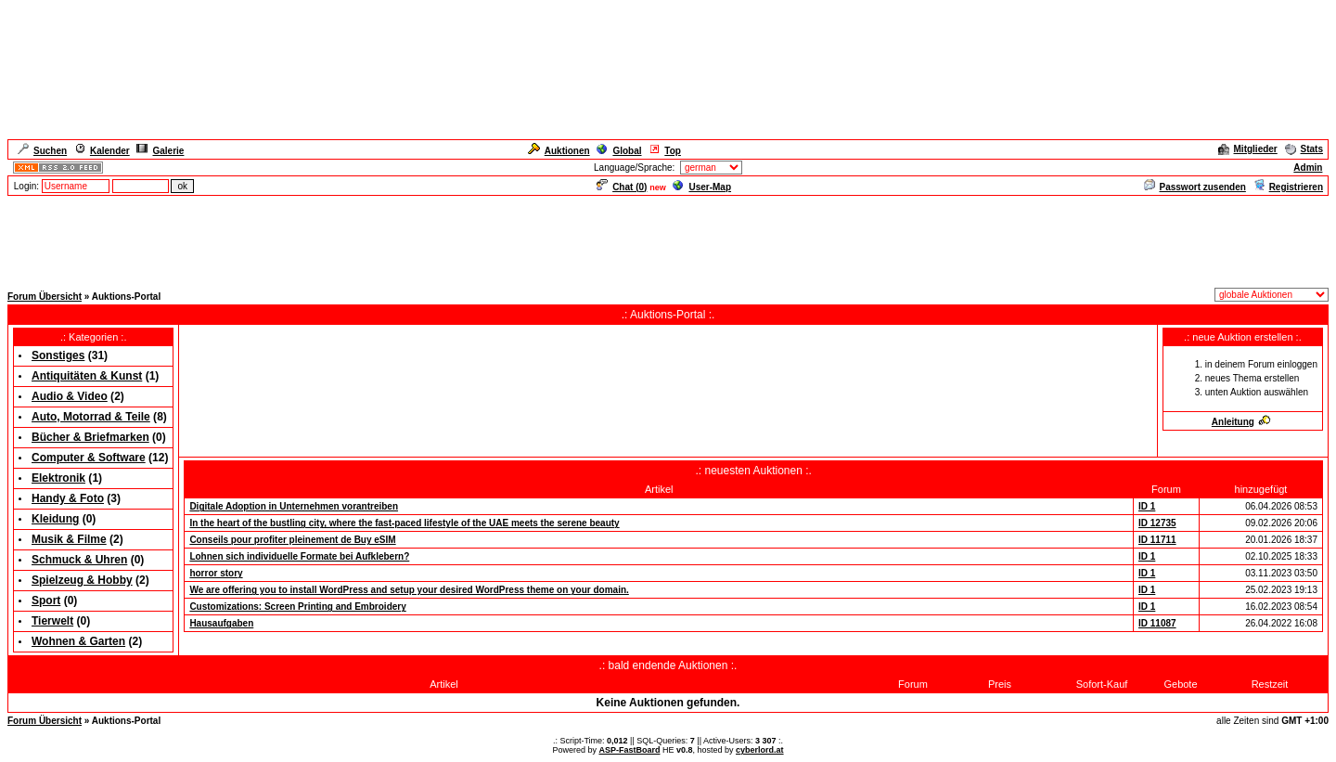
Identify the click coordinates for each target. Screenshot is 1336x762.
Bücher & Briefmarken (90, 437)
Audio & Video (70, 396)
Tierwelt (52, 620)
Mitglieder (1248, 149)
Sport (46, 600)
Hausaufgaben (221, 623)
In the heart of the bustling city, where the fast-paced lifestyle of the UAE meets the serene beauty (404, 523)
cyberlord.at (760, 750)
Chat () (622, 187)
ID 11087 (1157, 623)
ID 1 (1146, 506)
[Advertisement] (668, 239)
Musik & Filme (69, 539)
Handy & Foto (68, 498)
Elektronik (58, 477)
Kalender (102, 151)
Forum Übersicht (44, 296)
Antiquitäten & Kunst (87, 375)
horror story (215, 573)
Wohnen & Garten (78, 641)
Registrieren (1288, 187)
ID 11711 (1157, 540)
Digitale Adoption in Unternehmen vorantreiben (293, 506)
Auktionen (559, 151)
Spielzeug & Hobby (82, 580)
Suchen (42, 151)
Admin (1307, 167)
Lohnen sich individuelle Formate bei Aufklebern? (299, 556)
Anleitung (1241, 422)
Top (665, 151)
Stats (1304, 149)
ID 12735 (1157, 523)
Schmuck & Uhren (79, 559)
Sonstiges (58, 355)
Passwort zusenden (1195, 187)
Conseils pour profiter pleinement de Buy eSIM (292, 540)
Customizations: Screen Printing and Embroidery (297, 606)
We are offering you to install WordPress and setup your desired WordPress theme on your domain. (408, 590)
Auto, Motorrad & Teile (91, 416)
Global (619, 151)
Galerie (160, 151)
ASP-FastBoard (629, 750)
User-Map (702, 187)
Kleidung (55, 518)
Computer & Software (89, 457)
